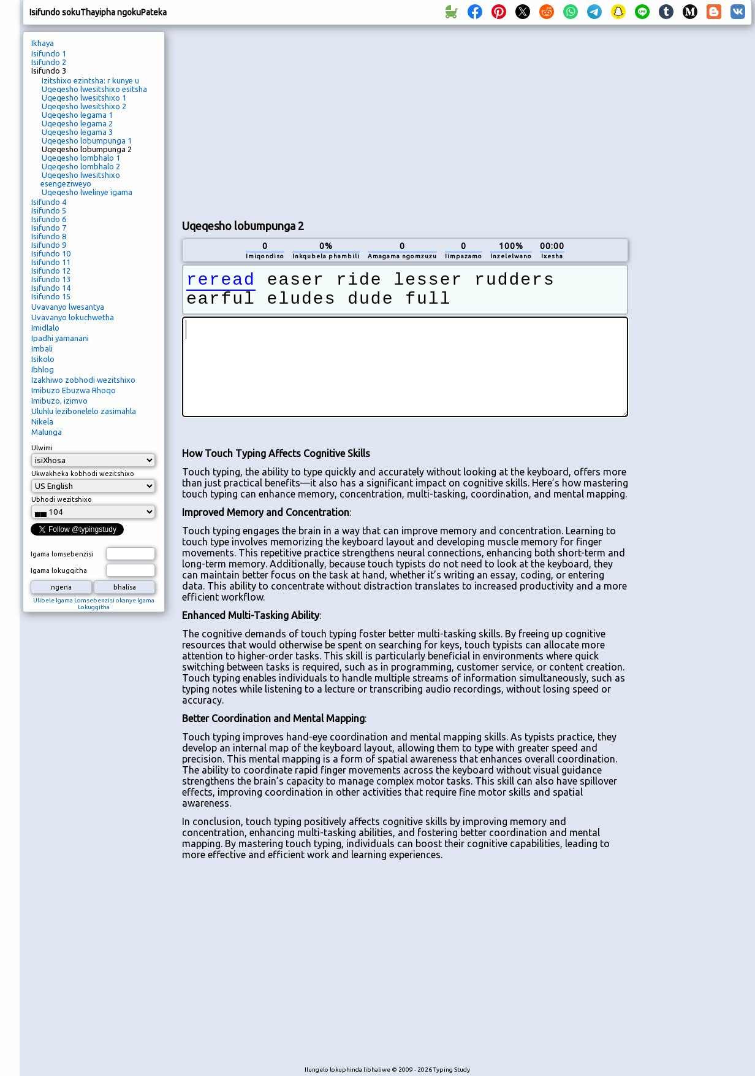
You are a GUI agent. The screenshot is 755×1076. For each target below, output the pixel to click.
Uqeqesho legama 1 (77, 114)
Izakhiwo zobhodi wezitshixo (83, 379)
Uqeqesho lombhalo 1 (81, 157)
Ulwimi (42, 448)
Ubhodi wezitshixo (61, 499)
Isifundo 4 (48, 202)
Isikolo (43, 359)
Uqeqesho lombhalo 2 (81, 166)
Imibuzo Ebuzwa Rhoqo (73, 390)
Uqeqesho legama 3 (77, 132)
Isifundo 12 (50, 270)
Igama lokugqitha (59, 570)
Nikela (42, 421)
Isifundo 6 (48, 219)
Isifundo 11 (50, 262)
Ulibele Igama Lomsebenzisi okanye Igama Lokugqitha (93, 603)
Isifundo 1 (48, 53)
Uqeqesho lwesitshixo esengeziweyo (80, 179)
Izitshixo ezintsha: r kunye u (90, 80)
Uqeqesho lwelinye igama (87, 192)
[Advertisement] (326, 120)
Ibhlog (42, 369)
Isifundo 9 (48, 244)
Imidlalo (45, 327)
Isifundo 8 (48, 236)
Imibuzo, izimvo (59, 400)
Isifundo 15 (50, 296)
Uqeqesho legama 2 (77, 123)
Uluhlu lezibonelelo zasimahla (83, 411)
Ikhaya (42, 43)
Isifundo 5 (48, 210)
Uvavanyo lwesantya (67, 306)
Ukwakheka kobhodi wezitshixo (82, 473)
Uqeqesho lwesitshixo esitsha (94, 89)
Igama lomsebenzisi (62, 554)
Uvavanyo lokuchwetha (72, 317)
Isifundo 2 (48, 62)
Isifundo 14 (50, 287)
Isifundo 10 (50, 253)
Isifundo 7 (48, 227)
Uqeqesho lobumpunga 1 (87, 140)
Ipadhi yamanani (60, 338)
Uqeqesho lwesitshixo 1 (84, 97)
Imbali (42, 348)
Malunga (46, 432)
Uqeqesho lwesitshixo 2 (84, 106)
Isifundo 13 (50, 279)
